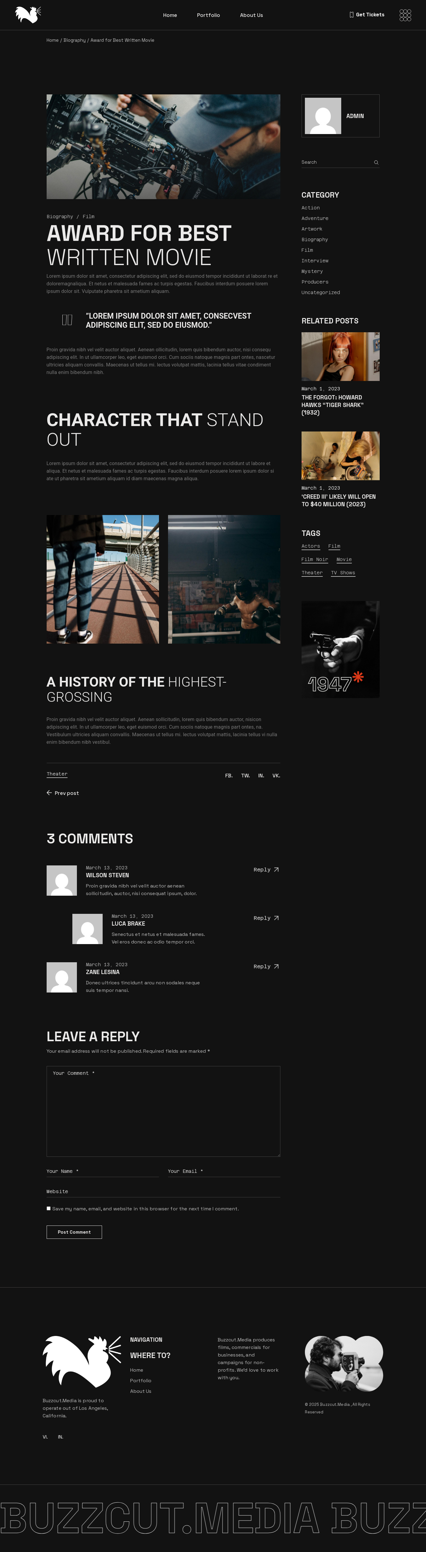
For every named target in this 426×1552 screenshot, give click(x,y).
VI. (45, 1437)
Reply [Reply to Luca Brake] (267, 918)
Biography (75, 40)
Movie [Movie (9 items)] (344, 559)
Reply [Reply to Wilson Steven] (267, 869)
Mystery (312, 271)
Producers (315, 281)
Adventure (315, 218)
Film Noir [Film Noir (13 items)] (315, 559)
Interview (315, 260)
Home (136, 1370)
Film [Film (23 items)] (334, 546)
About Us (140, 1391)
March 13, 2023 (107, 867)
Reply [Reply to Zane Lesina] (267, 966)
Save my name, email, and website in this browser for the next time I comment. (145, 1209)
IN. (60, 1437)
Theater (57, 773)
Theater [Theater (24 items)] (312, 572)
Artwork (312, 228)
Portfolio (140, 1380)
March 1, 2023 (321, 388)
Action (311, 207)
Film (88, 216)
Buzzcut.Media (335, 1404)
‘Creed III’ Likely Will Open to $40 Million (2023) (339, 500)
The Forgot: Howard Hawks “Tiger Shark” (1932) (333, 405)
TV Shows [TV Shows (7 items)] (343, 572)
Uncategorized (321, 292)
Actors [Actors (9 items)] (311, 546)
